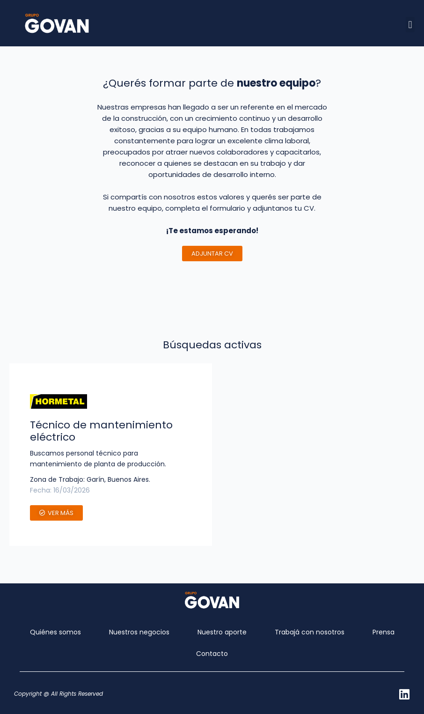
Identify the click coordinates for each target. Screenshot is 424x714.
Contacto (212, 653)
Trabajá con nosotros (309, 632)
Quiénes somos (55, 632)
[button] (410, 24)
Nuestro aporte (222, 632)
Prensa (384, 632)
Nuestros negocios (139, 632)
